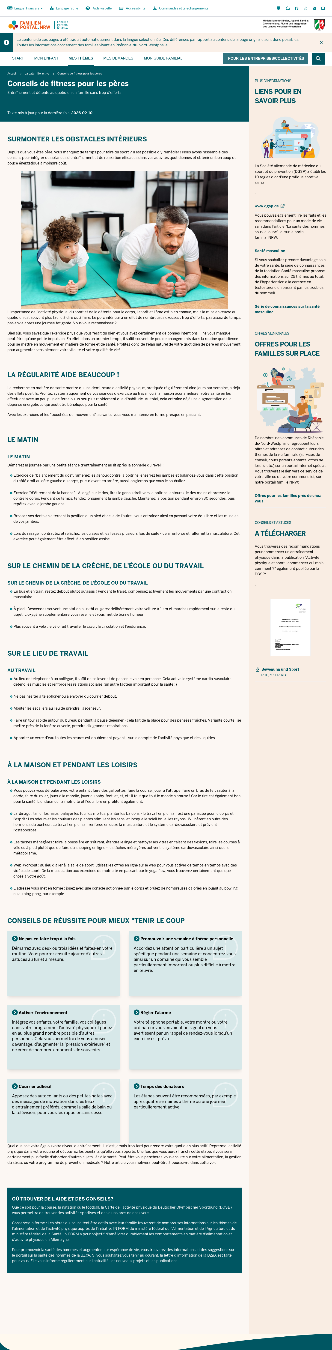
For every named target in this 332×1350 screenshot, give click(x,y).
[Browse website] (318, 59)
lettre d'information (180, 1255)
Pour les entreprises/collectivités (266, 58)
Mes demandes (118, 58)
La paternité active (37, 73)
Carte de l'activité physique (128, 1207)
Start (18, 58)
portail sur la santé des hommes (43, 1255)
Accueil (12, 73)
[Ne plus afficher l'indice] (321, 42)
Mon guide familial (163, 58)
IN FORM (121, 1228)
